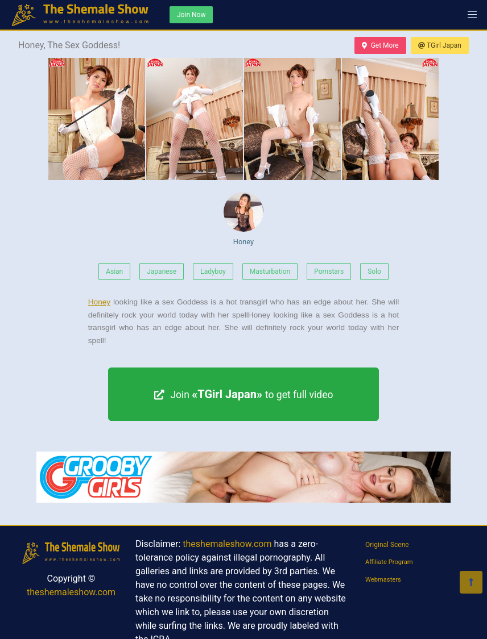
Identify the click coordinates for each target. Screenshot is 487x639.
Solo (374, 271)
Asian (114, 271)
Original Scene (387, 545)
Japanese (161, 271)
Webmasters (383, 579)
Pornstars (329, 271)
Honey (243, 219)
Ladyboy (213, 271)
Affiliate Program (389, 562)
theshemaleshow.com (71, 592)
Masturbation (270, 271)
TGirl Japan (439, 45)
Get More (380, 45)
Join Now (191, 15)
